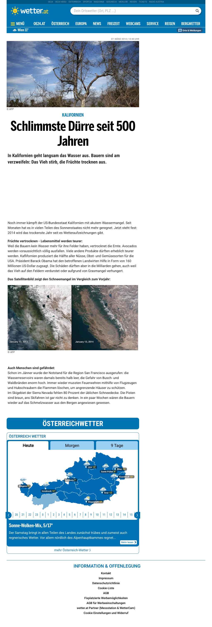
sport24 (87, 2)
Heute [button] (28, 445)
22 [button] (32, 514)
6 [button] (77, 514)
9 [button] (93, 514)
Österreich (75, 2)
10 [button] (99, 514)
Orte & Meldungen (189, 30)
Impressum (106, 578)
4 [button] (66, 514)
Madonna (99, 2)
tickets (143, 2)
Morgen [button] (72, 445)
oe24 (50, 2)
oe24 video (60, 2)
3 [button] (61, 514)
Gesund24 (111, 2)
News (97, 24)
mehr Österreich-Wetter (73, 550)
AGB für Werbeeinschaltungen (106, 603)
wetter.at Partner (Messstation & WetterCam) (106, 608)
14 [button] (126, 514)
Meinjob (123, 2)
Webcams (133, 24)
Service (153, 24)
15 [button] (133, 514)
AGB (106, 593)
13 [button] (120, 514)
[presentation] (9, 515)
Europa (81, 24)
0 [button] (45, 514)
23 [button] (39, 514)
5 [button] (72, 514)
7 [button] (83, 514)
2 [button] (56, 514)
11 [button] (106, 514)
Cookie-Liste (106, 588)
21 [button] (25, 514)
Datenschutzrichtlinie (106, 583)
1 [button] (51, 514)
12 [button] (113, 514)
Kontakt (106, 573)
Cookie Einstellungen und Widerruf (106, 613)
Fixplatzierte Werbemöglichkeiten (106, 598)
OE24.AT (39, 24)
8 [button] (88, 514)
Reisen (133, 2)
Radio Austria (156, 2)
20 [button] (19, 514)
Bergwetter (190, 24)
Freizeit (113, 24)
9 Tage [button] (117, 445)
